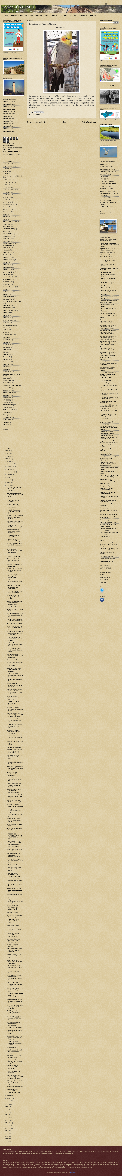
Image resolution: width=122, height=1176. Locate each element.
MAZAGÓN (29, 16)
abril (8, 485)
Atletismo (6, 192)
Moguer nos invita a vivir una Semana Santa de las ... (14, 956)
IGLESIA (6, 289)
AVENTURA (7, 194)
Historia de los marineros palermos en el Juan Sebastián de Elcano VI (108, 348)
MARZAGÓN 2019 (9, 116)
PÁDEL (5, 337)
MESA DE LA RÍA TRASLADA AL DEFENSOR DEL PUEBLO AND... (12, 908)
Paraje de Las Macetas (13, 607)
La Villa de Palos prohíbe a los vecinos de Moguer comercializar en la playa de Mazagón (109, 427)
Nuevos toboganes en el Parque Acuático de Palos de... (13, 785)
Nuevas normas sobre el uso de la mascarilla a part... (14, 796)
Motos (5, 315)
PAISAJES (6, 340)
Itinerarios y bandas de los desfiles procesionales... (13, 935)
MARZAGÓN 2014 (9, 128)
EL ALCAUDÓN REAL (107, 181)
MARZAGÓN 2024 (9, 104)
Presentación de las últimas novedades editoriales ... (13, 531)
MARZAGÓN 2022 (9, 109)
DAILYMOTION (105, 577)
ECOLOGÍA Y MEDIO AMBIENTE (10, 244)
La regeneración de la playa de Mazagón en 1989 (108, 415)
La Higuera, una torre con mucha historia (108, 401)
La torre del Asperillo (106, 418)
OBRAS (5, 330)
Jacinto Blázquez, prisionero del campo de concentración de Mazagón (108, 363)
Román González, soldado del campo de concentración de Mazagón (109, 544)
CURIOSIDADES (8, 229)
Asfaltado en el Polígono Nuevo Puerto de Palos (14, 966)
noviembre (10, 466)
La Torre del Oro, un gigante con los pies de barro (108, 421)
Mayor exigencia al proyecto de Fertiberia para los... (14, 597)
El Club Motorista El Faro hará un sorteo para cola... (14, 990)
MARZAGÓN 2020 (9, 114)
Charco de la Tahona (13, 846)
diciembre (10, 464)
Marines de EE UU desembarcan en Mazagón (108, 480)
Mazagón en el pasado (107, 486)
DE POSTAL (7, 234)
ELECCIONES (7, 252)
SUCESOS (92, 16)
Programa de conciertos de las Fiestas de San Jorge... (14, 757)
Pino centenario (105, 536)
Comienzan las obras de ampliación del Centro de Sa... (14, 884)
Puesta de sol (7, 371)
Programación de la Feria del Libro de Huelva (14, 522)
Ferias (5, 262)
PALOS (47, 16)
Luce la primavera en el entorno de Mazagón (13, 809)
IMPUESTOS (7, 291)
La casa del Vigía (105, 383)
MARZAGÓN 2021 (9, 111)
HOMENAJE (7, 284)
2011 (6, 1131)
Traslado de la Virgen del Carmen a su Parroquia (14, 619)
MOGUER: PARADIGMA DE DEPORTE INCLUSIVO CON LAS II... (14, 978)
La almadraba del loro (107, 378)
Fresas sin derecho (12, 1047)
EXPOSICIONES (8, 260)
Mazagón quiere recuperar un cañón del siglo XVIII (109, 500)
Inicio (6, 16)
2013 (7, 1125)
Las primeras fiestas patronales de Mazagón (107, 432)
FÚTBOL (6, 274)
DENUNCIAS (7, 236)
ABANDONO (7, 161)
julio (8, 477)
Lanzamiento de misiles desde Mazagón (14, 916)
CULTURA (73, 16)
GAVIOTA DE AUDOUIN (108, 189)
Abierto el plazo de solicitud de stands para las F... (14, 921)
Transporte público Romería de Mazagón (13, 540)
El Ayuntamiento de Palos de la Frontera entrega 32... (14, 1001)
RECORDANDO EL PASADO (12, 374)
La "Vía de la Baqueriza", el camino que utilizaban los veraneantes (108, 374)
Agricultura (7, 168)
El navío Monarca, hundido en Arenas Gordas (108, 291)
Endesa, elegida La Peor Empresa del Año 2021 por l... (14, 890)
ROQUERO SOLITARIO (107, 200)
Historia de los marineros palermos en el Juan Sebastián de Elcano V (108, 343)
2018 (7, 1112)
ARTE (5, 185)
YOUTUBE (103, 582)
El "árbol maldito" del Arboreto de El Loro (106, 255)
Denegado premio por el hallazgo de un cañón (107, 249)
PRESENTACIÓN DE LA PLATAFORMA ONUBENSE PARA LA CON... (14, 691)
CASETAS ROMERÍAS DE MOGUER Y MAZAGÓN (14, 995)
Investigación (7, 299)
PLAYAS (6, 354)
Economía (6, 247)
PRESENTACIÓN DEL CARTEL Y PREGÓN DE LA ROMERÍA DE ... (14, 715)
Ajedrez (5, 173)
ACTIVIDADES (8, 164)
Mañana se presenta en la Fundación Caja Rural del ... (14, 615)
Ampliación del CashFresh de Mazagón (14, 526)
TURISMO (6, 417)
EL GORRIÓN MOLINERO (108, 184)
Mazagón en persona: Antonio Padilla (106, 489)
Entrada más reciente (36, 122)
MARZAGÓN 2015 (9, 126)
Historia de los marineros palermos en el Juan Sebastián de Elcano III (108, 332)
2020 (7, 1107)
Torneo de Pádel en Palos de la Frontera (14, 1056)
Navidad (6, 322)
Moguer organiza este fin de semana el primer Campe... (14, 570)
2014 (7, 1123)
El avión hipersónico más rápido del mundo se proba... (14, 743)
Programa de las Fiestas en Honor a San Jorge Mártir (14, 720)
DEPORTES (83, 16)
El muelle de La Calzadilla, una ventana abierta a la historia (108, 284)
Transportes (7, 415)
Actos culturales (8, 166)
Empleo (5, 255)
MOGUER (38, 16)
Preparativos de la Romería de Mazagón (13, 555)
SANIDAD (6, 383)
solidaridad (7, 397)
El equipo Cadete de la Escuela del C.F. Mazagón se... (13, 587)
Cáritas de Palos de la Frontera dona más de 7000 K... (14, 644)
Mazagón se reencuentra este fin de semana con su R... (14, 545)
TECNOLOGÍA (8, 405)
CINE (5, 214)
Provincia (6, 366)
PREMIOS (6, 359)
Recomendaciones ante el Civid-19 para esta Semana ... (14, 971)
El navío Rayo (104, 294)
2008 (7, 1139)
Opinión (6, 332)
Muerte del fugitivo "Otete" (108, 522)
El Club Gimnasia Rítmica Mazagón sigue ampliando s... (14, 602)
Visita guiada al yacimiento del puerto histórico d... (14, 550)
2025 (7, 453)
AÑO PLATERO (8, 182)
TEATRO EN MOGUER (13, 747)
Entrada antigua (89, 122)
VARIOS (6, 422)
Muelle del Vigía (105, 520)
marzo (9, 1095)
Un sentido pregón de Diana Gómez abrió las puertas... (14, 639)
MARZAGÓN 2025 (9, 102)
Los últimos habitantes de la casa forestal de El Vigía (109, 476)
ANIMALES (7, 180)
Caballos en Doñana (12, 865)
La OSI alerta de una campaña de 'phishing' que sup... (14, 814)
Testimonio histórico (106, 561)
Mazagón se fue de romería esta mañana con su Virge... (14, 506)
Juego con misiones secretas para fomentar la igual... (14, 1061)
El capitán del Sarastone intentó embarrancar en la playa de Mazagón (108, 260)
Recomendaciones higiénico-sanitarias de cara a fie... (14, 655)
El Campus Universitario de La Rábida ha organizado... (14, 1082)
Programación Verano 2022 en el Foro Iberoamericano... (13, 940)
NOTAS (5, 327)
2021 (7, 1104)
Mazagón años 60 (105, 483)
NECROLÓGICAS (9, 325)
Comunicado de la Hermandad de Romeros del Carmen (14, 1067)
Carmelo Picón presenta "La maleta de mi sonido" (14, 1032)
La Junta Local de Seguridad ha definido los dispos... (14, 698)
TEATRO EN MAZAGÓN (14, 1028)
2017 (7, 1115)
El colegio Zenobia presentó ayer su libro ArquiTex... (14, 685)
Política (5, 357)
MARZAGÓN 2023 (9, 106)
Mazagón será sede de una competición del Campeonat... (14, 664)
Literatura (6, 305)
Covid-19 (6, 224)
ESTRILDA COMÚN (106, 186)
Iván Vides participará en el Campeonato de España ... (14, 1007)
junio (8, 480)
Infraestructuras (8, 296)
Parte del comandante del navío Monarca (108, 529)
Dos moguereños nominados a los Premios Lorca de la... (13, 874)
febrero (9, 1098)
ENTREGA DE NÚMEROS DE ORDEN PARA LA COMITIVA (14, 633)
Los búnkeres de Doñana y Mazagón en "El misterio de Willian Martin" (108, 437)
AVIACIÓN (7, 197)
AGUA (5, 171)
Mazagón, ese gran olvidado (12, 945)
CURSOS (6, 231)
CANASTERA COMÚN (107, 167)
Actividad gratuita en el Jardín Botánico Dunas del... (14, 779)
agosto (9, 474)
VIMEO (102, 575)
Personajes (6, 347)
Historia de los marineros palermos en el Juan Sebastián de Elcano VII (108, 354)
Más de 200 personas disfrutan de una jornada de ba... (13, 1023)
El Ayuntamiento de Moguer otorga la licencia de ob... (12, 560)
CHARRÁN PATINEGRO (107, 169)
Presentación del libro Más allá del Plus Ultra (14, 879)
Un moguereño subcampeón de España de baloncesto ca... (14, 762)
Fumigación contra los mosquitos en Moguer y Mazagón (14, 901)
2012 (7, 1128)
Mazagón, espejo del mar (107, 508)
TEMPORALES (8, 410)
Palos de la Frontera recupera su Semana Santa (13, 929)
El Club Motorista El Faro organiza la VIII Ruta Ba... (14, 1018)
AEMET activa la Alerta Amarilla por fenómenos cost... (14, 703)
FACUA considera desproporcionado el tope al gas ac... (13, 576)
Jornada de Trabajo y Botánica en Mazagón (14, 801)
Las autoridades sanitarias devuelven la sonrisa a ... (14, 774)
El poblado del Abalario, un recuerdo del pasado (108, 301)
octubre (9, 469)
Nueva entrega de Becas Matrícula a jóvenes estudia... (13, 869)
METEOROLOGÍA (9, 310)
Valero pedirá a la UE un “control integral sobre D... (14, 737)
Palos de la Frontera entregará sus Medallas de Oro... (14, 709)
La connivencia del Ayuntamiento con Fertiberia (13, 500)
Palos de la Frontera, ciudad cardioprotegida (14, 805)
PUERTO (6, 369)
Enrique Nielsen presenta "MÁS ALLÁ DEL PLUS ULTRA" (14, 768)
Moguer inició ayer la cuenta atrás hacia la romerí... (13, 820)
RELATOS (6, 378)
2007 (7, 1141)
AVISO (37, 115)
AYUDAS (6, 202)
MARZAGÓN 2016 (9, 124)
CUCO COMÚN (105, 179)
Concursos (6, 219)
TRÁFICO (6, 412)
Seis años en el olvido (106, 556)
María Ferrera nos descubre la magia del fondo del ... (14, 961)
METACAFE (104, 580)
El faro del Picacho (106, 272)
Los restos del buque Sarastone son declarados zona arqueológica (108, 463)
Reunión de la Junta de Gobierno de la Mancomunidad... (13, 791)
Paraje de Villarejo (12, 912)
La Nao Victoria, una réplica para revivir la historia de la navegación (109, 410)
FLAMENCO (7, 269)
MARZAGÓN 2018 (9, 119)
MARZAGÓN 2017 (9, 121)
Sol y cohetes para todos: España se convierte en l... (14, 830)
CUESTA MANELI (9, 145)
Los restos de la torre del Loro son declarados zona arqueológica (109, 458)
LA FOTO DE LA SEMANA (12, 301)
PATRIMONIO (8, 344)
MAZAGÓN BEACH (18, 7)
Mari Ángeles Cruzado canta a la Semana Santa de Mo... (13, 1012)
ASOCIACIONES (8, 189)
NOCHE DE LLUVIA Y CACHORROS (13, 535)
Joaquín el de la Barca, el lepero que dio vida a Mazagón (107, 368)
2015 (7, 1120)
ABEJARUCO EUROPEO (107, 162)
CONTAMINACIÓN (9, 221)
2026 (7, 451)
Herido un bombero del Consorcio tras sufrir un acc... (14, 494)
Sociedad (6, 395)
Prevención (7, 362)
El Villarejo (103, 311)
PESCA (5, 349)
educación (6, 250)
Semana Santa (8, 390)
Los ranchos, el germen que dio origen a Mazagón (108, 453)
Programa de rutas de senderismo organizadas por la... (13, 855)
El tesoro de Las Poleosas (108, 308)
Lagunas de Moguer (12, 925)
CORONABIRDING (106, 176)
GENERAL (6, 279)
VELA (5, 424)
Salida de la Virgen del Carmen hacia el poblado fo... (13, 489)
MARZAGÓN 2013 (9, 131)
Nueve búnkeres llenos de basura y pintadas (108, 525)
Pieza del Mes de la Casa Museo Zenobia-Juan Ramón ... (14, 1037)
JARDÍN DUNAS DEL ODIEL (12, 154)
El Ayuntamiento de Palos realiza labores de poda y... (14, 896)
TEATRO (6, 402)
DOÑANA (55, 16)
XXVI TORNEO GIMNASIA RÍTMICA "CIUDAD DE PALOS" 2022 (14, 836)
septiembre (10, 472)
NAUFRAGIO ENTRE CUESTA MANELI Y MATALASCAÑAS (13, 842)
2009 (7, 1136)
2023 (7, 459)
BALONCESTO (8, 204)
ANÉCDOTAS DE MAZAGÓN (12, 176)
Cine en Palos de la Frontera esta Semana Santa (14, 984)
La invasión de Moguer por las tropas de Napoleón (108, 405)
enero (9, 1101)
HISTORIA (64, 16)
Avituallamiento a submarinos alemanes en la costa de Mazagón (108, 239)
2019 (7, 1109)
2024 (7, 456)
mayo (9, 482)
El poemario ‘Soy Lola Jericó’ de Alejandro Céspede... (13, 669)
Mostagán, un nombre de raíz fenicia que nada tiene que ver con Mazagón (109, 516)
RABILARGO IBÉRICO (107, 197)
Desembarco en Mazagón (108, 252)
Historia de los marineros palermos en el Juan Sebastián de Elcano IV (108, 337)
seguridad (6, 388)
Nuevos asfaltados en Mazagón (13, 1071)
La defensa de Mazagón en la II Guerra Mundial (109, 397)
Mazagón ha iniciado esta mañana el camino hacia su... (14, 517)
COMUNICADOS (8, 216)
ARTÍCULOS (7, 187)
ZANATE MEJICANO (106, 206)
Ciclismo (6, 212)
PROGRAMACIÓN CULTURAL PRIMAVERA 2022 (13, 1091)
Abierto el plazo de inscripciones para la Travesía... (14, 1043)
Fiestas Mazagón (8, 267)
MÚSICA (6, 317)
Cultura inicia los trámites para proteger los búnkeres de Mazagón (109, 244)
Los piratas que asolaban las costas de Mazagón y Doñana (109, 441)
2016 (7, 1117)
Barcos (5, 207)
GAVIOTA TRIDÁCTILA (107, 191)
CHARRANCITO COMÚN (108, 171)
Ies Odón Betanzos (9, 287)
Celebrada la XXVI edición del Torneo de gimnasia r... (14, 675)
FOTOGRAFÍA (8, 272)
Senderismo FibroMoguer (14, 1086)
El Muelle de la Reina (106, 288)
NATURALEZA (8, 320)
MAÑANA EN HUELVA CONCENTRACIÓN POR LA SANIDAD (14, 751)
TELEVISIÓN (7, 407)
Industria (6, 294)
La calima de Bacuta (106, 380)
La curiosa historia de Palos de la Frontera (108, 390)
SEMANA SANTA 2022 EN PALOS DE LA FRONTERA (14, 950)
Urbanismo (7, 419)
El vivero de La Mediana (107, 313)
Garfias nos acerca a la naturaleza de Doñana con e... (14, 581)
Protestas (6, 364)
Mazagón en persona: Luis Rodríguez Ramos (108, 493)
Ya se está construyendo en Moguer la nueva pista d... (14, 726)
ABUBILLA (103, 164)
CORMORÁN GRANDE (107, 174)
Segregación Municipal (10, 385)
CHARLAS (6, 209)
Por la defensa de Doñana (14, 623)
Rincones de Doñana (12, 660)
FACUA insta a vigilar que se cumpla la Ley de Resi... (14, 861)
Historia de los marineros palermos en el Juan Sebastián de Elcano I (108, 321)
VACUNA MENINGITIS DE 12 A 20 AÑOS (14, 592)
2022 (7, 461)
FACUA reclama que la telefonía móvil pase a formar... (14, 650)
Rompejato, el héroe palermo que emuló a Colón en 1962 (109, 549)
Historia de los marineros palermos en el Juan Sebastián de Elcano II (108, 327)
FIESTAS (6, 265)
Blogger (72, 1172)
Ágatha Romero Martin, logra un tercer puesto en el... (14, 627)
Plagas (5, 352)
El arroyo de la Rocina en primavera (14, 565)
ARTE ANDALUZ (105, 568)
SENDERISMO (8, 392)
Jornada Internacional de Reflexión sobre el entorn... (14, 1051)
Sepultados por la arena (107, 558)
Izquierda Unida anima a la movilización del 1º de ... (14, 511)
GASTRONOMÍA (9, 277)
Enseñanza (6, 257)
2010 (7, 1133)
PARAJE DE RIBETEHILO (11, 152)
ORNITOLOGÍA (8, 335)
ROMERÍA (6, 380)
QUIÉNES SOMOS (17, 16)
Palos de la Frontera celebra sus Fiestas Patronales (13, 731)
